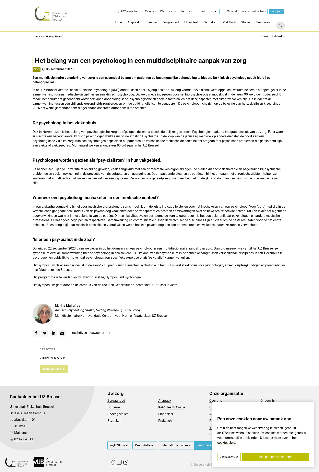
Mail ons (20, 433)
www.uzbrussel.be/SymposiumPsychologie (109, 277)
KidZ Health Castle (171, 407)
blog (36, 69)
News (58, 36)
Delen (265, 36)
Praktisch (165, 421)
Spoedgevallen (118, 414)
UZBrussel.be (127, 11)
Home (49, 36)
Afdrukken (279, 36)
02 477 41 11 (23, 439)
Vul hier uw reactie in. (53, 358)
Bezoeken (114, 421)
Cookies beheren (229, 457)
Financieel (165, 414)
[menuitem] (150, 11)
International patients (254, 11)
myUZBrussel (229, 11)
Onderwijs (267, 401)
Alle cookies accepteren (276, 457)
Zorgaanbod (116, 401)
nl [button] (213, 11)
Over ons (215, 401)
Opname (113, 407)
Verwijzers (277, 11)
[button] (203, 11)
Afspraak (164, 401)
